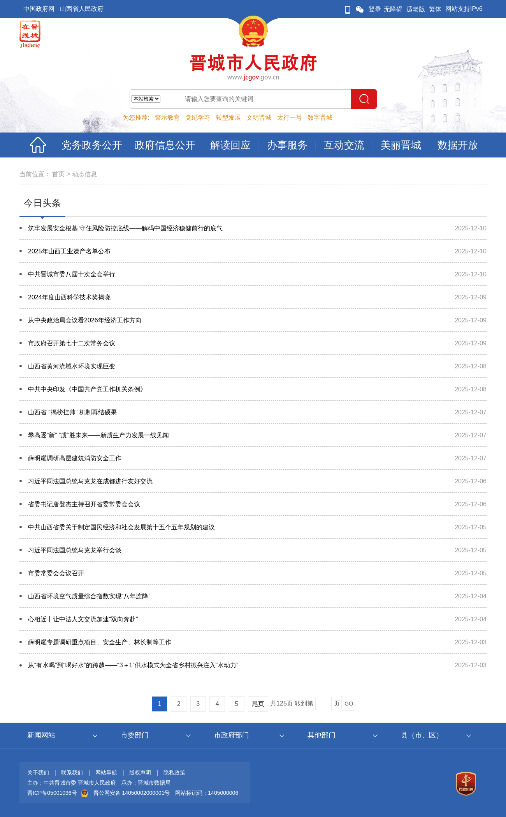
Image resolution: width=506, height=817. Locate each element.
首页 (58, 174)
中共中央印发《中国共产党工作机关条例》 (87, 389)
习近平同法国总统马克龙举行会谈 (74, 550)
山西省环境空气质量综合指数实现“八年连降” (89, 596)
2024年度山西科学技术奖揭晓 (69, 297)
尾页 (258, 703)
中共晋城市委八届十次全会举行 (71, 274)
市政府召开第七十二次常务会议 (71, 343)
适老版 (415, 9)
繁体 (435, 9)
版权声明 (140, 772)
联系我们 (72, 772)
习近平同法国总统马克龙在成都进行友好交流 (90, 481)
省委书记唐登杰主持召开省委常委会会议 (84, 504)
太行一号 (289, 117)
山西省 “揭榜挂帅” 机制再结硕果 (72, 412)
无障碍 (393, 9)
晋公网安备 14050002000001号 (131, 793)
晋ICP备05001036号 (52, 793)
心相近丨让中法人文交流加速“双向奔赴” (83, 619)
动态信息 (84, 174)
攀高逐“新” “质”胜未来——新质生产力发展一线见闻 (98, 435)
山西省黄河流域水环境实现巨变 (71, 366)
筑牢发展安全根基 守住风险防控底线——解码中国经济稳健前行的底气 (125, 228)
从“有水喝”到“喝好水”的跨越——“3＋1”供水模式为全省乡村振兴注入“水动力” (133, 665)
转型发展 (228, 117)
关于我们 (38, 772)
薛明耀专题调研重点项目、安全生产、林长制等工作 (99, 642)
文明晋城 (258, 117)
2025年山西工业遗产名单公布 (69, 251)
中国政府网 (38, 8)
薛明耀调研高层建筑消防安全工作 (74, 458)
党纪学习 (197, 117)
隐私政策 (174, 772)
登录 (375, 9)
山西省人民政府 (82, 8)
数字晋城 (319, 117)
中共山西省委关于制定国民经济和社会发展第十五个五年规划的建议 (121, 527)
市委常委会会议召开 (56, 573)
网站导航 (106, 772)
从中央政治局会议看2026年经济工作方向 (85, 320)
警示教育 (167, 117)
